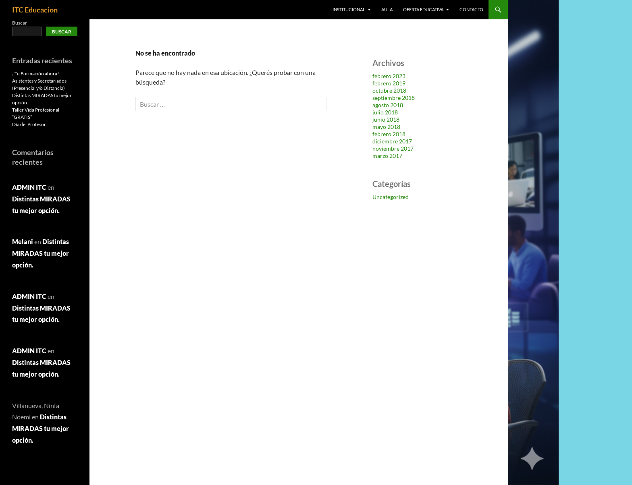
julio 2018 (385, 112)
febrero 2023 (388, 76)
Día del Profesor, (29, 124)
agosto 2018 (387, 105)
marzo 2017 (387, 155)
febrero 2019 (388, 83)
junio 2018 (385, 119)
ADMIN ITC (29, 187)
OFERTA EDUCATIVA (423, 9)
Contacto (471, 9)
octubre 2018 (389, 90)
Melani (22, 241)
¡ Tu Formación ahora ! (36, 73)
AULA (387, 9)
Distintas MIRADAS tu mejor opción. (40, 253)
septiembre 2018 (393, 97)
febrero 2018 (388, 134)
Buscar (19, 23)
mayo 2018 (386, 126)
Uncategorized (390, 196)
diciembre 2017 (392, 141)
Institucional (349, 9)
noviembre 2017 (393, 148)
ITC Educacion (35, 9)
